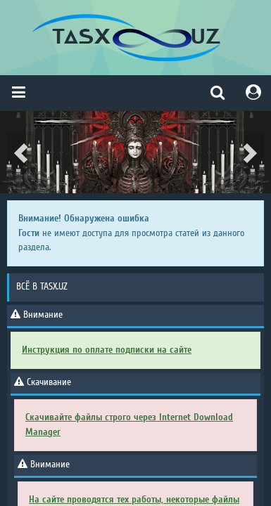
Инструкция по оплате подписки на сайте (106, 350)
